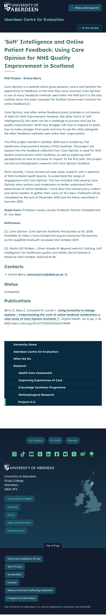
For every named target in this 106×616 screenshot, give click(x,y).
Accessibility (14, 576)
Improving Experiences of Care (40, 380)
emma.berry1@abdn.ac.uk (45, 275)
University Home (25, 345)
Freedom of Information (21, 599)
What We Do (22, 359)
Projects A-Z (26, 402)
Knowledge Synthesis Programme (42, 388)
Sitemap (74, 441)
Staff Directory (16, 532)
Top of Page (53, 547)
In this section (89, 28)
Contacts (12, 508)
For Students (34, 441)
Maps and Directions (19, 524)
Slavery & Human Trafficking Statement (30, 591)
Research (19, 366)
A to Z (10, 516)
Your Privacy (14, 568)
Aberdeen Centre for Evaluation (35, 19)
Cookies (12, 583)
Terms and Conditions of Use (23, 560)
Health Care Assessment (35, 373)
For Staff (55, 441)
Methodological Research (36, 395)
